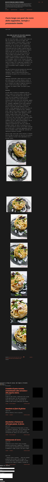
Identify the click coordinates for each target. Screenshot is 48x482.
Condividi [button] (31, 357)
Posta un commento (12, 403)
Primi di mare (15, 357)
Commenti (3, 384)
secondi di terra (22, 9)
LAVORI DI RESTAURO (29, 9)
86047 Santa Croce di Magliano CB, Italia (15, 358)
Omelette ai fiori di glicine (15, 409)
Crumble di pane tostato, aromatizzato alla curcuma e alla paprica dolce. (16, 391)
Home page (6, 9)
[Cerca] (39, 2)
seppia (18, 357)
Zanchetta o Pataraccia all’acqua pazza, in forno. (14, 423)
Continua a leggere (27, 403)
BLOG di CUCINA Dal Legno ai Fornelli (14, 2)
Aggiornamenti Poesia (14, 9)
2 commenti (11, 414)
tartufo (21, 357)
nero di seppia (11, 357)
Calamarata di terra (13, 440)
